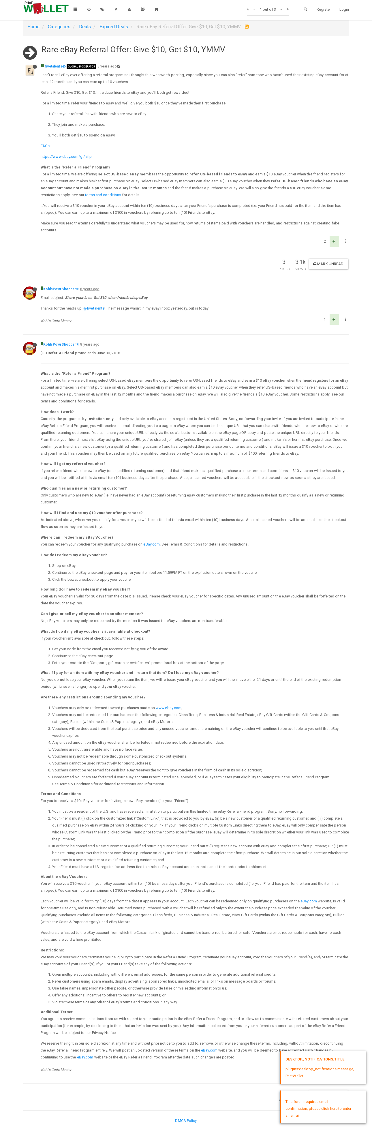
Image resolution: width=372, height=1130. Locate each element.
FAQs (45, 146)
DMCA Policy (186, 1120)
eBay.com (151, 544)
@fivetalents (93, 308)
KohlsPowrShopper (59, 289)
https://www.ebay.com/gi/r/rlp (66, 156)
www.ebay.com (168, 708)
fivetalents (53, 66)
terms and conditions (103, 195)
